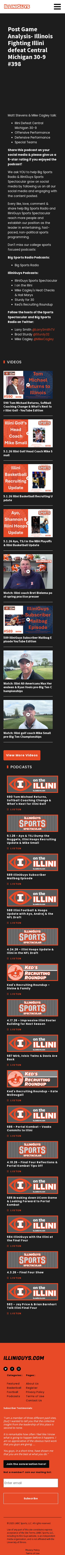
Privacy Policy (35, 1392)
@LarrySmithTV (43, 330)
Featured (13, 1384)
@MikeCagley (44, 339)
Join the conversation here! (26, 1464)
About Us (32, 1384)
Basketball (14, 1388)
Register (31, 1388)
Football (12, 1392)
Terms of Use (35, 1396)
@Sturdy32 (41, 334)
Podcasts (13, 1396)
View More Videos (22, 755)
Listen (15, 809)
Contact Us (34, 1400)
